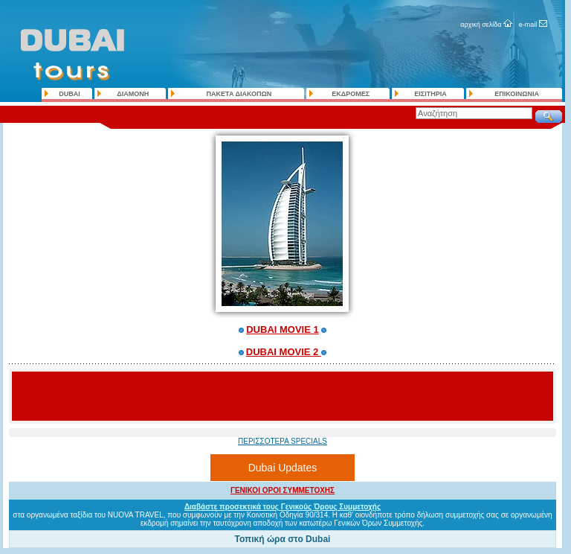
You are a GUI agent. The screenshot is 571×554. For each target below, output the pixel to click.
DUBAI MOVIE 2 (283, 351)
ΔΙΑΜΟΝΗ (133, 94)
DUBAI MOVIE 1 (282, 329)
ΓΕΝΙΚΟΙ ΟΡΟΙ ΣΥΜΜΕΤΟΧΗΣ (282, 490)
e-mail (528, 24)
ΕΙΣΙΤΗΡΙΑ (430, 94)
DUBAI (69, 94)
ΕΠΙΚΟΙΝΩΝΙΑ (516, 94)
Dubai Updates (282, 468)
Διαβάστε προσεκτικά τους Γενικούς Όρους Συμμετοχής (282, 507)
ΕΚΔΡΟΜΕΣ (351, 94)
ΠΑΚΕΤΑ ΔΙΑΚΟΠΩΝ (239, 94)
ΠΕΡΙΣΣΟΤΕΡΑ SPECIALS (282, 441)
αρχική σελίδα (480, 24)
